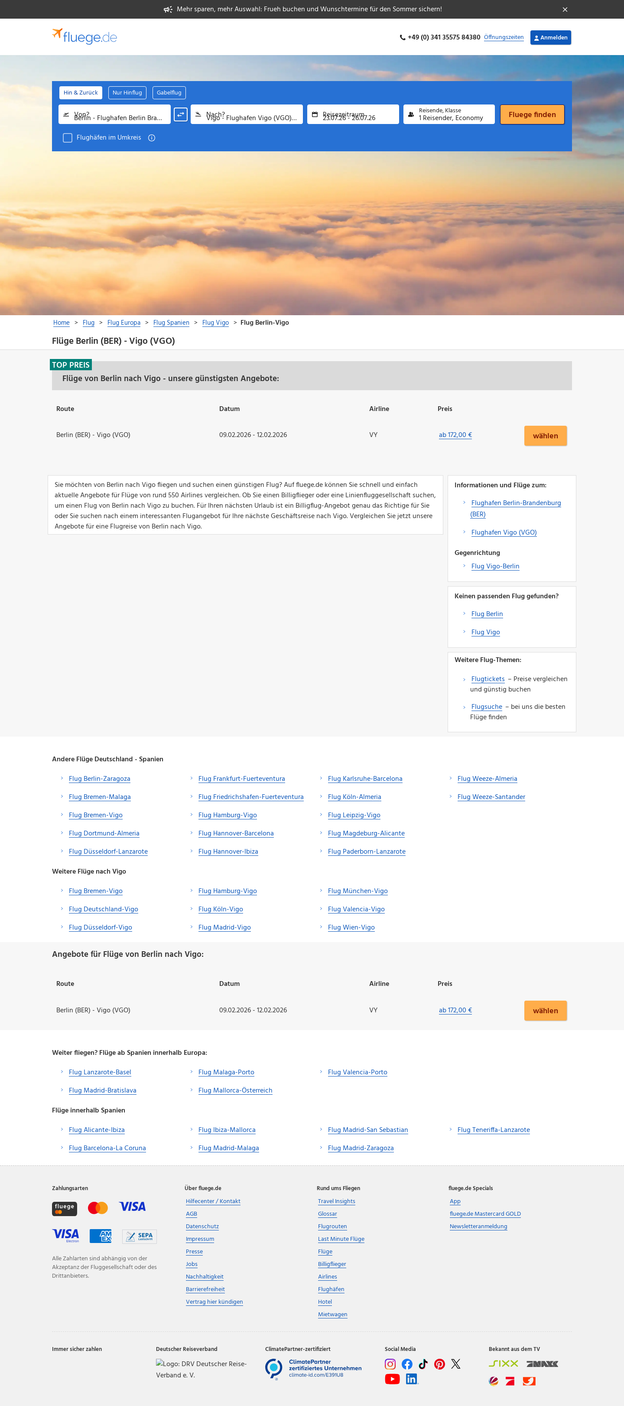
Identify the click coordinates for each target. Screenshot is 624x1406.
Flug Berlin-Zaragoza (99, 777)
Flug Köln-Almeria (354, 795)
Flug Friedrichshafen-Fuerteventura (251, 795)
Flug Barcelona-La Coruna (107, 1147)
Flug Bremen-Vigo (96, 813)
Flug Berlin (487, 612)
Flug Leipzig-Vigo (354, 813)
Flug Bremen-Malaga (100, 795)
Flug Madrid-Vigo (224, 926)
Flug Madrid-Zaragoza (361, 1147)
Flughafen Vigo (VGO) (504, 531)
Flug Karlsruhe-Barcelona (365, 777)
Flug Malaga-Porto (226, 1071)
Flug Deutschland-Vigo (103, 907)
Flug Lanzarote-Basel (100, 1071)
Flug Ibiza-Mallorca (227, 1129)
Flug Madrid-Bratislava (102, 1089)
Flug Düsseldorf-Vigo (100, 926)
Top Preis (71, 363)
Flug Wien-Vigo (351, 926)
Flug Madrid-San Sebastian (368, 1129)
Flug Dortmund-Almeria (104, 832)
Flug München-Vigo (358, 889)
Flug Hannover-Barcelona (236, 832)
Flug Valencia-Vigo (356, 907)
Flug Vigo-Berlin (495, 565)
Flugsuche (486, 705)
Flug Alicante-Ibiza (97, 1129)
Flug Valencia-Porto (357, 1071)
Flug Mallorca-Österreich (235, 1089)
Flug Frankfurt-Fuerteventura (241, 777)
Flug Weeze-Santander (491, 795)
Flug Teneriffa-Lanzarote (494, 1129)
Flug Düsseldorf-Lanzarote (108, 850)
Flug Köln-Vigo (220, 907)
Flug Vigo (485, 630)
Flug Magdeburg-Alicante (366, 832)
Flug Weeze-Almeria (487, 777)
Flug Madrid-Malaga (228, 1147)
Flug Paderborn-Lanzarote (367, 850)
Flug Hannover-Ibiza (228, 850)
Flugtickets (488, 677)
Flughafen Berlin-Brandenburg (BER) (515, 507)
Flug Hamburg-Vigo (227, 813)
